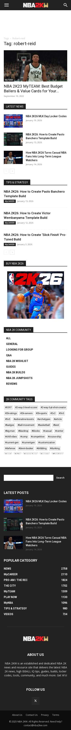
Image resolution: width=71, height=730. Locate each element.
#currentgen (28, 442)
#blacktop (23, 431)
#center (59, 431)
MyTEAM (9, 79)
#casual (47, 431)
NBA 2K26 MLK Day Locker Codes (46, 116)
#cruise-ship (54, 436)
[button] (6, 5)
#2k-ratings (11, 413)
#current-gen (12, 442)
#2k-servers (26, 413)
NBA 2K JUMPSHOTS (19, 378)
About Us (17, 715)
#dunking (55, 448)
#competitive (37, 436)
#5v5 (7, 419)
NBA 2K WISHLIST (17, 361)
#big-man (10, 431)
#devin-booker (26, 448)
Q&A (9, 355)
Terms (55, 715)
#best (56, 425)
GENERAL (12, 343)
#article (58, 419)
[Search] (65, 5)
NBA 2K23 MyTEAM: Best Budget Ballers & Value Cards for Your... (33, 88)
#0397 (8, 407)
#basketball (44, 425)
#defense (10, 448)
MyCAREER (10, 201)
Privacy (45, 715)
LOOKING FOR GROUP (19, 349)
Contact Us (31, 715)
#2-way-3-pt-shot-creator (53, 407)
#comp (23, 436)
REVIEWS (11, 383)
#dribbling (42, 448)
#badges (9, 425)
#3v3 (61, 413)
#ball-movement (26, 425)
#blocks (36, 431)
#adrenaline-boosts (24, 419)
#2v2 (52, 413)
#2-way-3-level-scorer (26, 407)
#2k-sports (41, 413)
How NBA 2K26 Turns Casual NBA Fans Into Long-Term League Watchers (46, 156)
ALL (8, 338)
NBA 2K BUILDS (15, 372)
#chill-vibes (11, 436)
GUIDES (11, 366)
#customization (46, 442)
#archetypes (43, 419)
